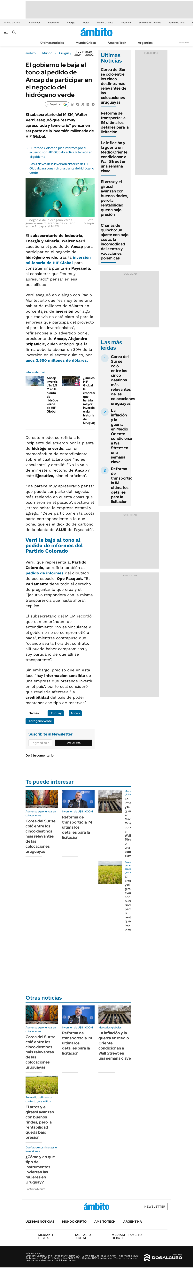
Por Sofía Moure (35, 1189)
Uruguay (65, 53)
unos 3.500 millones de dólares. (57, 360)
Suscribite (74, 742)
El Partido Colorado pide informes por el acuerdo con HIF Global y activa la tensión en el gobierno (60, 152)
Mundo (47, 53)
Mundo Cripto (86, 43)
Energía (71, 22)
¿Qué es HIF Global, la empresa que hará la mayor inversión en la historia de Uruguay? (90, 400)
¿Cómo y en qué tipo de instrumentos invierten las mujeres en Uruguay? (40, 1169)
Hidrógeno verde (39, 721)
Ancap (75, 713)
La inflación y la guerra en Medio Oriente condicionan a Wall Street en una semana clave (114, 156)
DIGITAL (46, 1236)
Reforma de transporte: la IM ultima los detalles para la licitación (115, 122)
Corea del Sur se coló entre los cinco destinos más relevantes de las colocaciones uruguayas (113, 86)
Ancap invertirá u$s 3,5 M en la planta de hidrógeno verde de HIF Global (54, 395)
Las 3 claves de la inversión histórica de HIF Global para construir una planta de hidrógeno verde (61, 168)
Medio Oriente (105, 22)
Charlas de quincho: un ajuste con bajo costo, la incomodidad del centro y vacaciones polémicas (114, 242)
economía (53, 22)
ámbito (31, 53)
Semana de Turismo (150, 22)
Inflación (126, 22)
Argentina (145, 43)
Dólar (86, 22)
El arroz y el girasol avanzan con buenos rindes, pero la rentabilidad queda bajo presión (114, 198)
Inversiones (34, 22)
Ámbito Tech (117, 43)
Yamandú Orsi (176, 22)
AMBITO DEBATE (127, 1236)
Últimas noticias (52, 43)
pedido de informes (45, 573)
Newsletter (184, 42)
